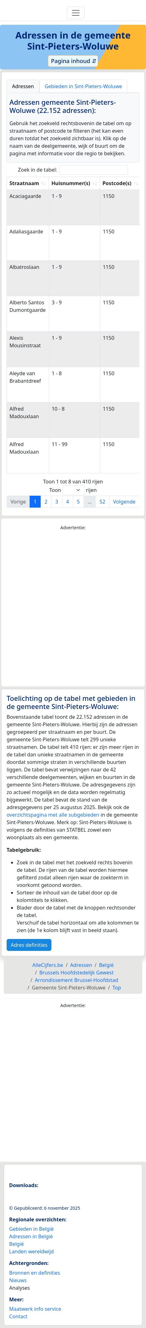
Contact (18, 1316)
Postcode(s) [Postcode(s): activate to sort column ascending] (116, 183)
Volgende (124, 501)
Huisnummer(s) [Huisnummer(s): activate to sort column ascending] (70, 183)
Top (116, 987)
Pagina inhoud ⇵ (73, 61)
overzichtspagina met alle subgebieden (53, 814)
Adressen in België (31, 1236)
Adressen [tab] (23, 86)
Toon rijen (72, 490)
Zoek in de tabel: (73, 170)
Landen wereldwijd (31, 1251)
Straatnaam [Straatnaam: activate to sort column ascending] (24, 183)
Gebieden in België (31, 1228)
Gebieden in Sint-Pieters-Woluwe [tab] (83, 86)
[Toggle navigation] (76, 13)
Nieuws (17, 1280)
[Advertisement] (73, 608)
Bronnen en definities (34, 1272)
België (16, 1243)
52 (102, 501)
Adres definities (29, 944)
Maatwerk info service (35, 1308)
